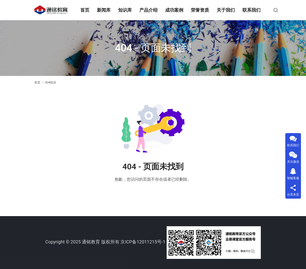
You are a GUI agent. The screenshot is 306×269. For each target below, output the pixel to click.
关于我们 (226, 10)
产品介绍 (149, 10)
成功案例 (175, 10)
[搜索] (276, 10)
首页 (85, 10)
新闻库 (104, 10)
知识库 (125, 10)
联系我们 (252, 10)
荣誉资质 (200, 10)
